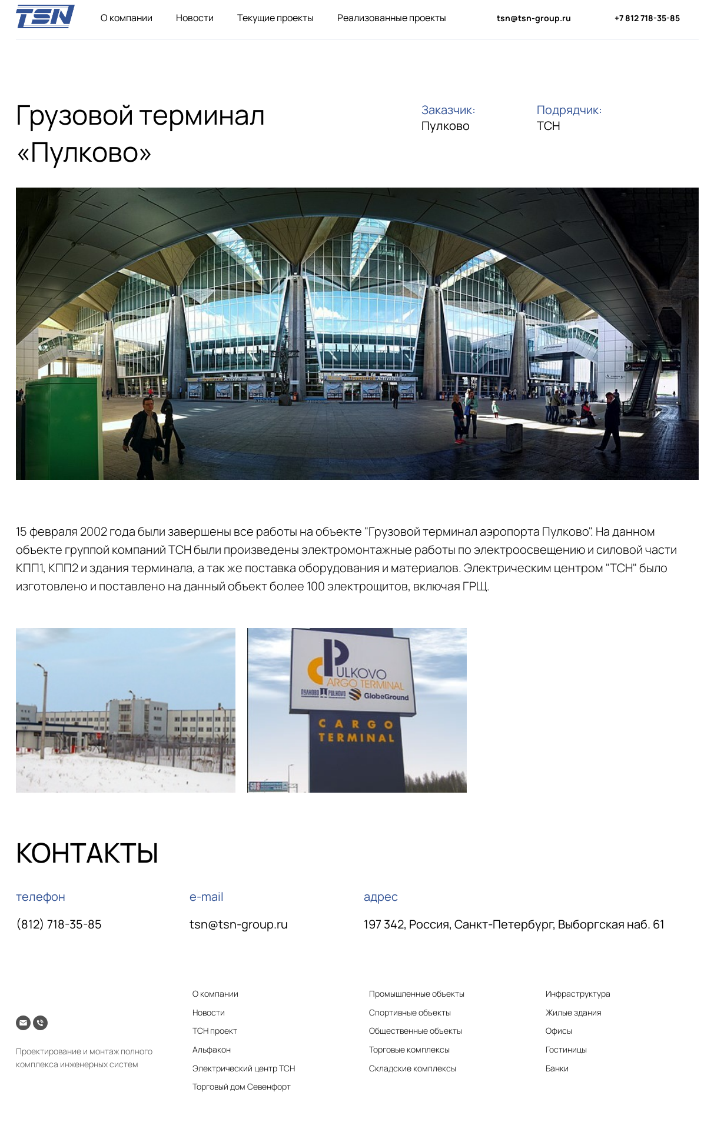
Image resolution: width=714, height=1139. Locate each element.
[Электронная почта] (23, 1023)
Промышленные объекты (416, 993)
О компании (126, 17)
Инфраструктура (578, 993)
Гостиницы (566, 1049)
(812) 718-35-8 (55, 924)
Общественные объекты (415, 1030)
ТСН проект (214, 1030)
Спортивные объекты (410, 1012)
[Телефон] (40, 1023)
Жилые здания (574, 1012)
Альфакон (211, 1049)
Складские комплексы (412, 1068)
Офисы (559, 1030)
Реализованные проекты (391, 17)
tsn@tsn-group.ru (239, 924)
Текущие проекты (275, 17)
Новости (195, 17)
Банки (557, 1068)
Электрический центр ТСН (243, 1068)
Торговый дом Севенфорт (241, 1086)
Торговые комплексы (409, 1049)
